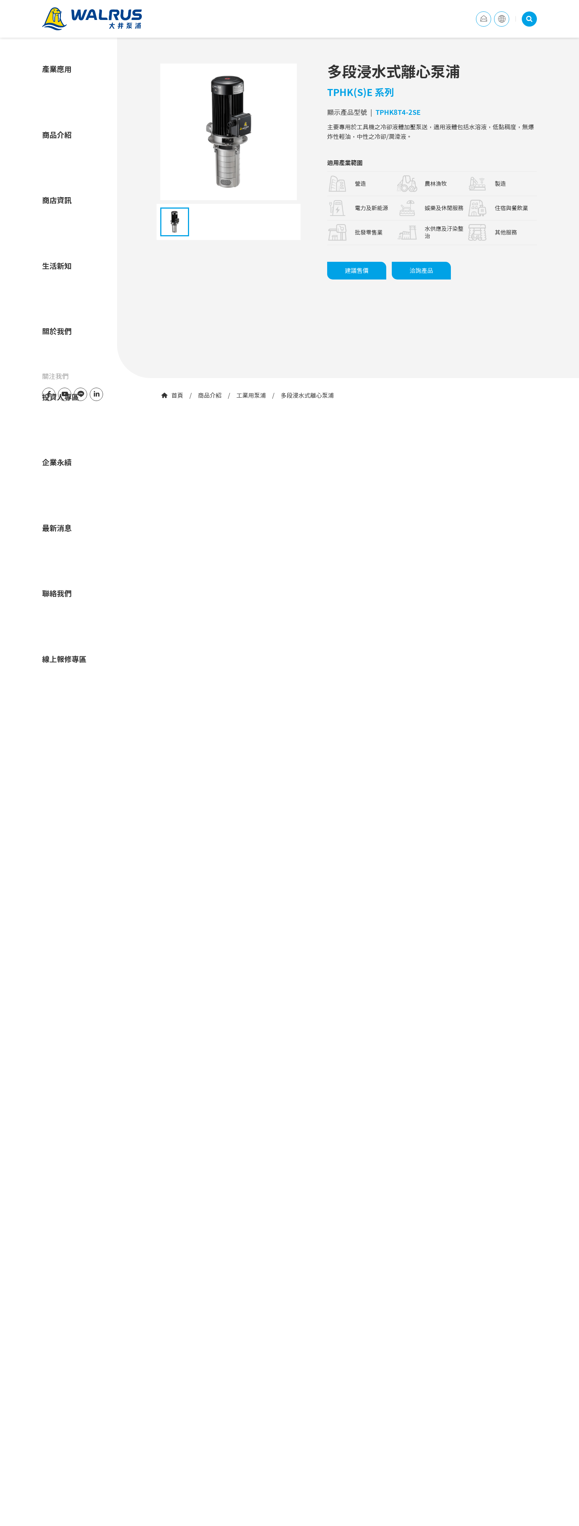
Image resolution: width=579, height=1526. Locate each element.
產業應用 (57, 69)
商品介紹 (210, 395)
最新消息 (57, 528)
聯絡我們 (57, 593)
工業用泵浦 (251, 395)
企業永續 (57, 462)
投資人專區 (60, 397)
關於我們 (57, 331)
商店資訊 (57, 200)
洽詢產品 (421, 271)
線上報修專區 (64, 659)
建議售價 (357, 271)
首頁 (171, 395)
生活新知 (57, 266)
